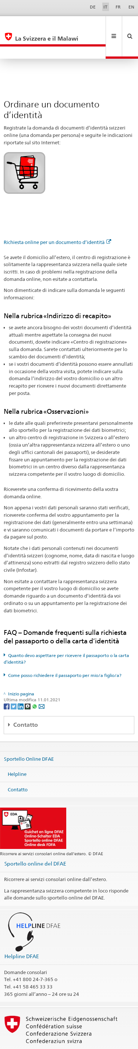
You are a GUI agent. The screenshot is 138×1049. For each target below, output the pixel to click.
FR (118, 7)
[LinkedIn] (21, 681)
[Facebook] (7, 681)
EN (131, 7)
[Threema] (28, 681)
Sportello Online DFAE (29, 734)
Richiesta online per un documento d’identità (57, 217)
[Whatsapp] (35, 681)
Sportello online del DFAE (35, 839)
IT (105, 7)
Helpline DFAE (21, 931)
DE (93, 7)
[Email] (42, 681)
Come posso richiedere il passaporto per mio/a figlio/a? (64, 650)
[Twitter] (14, 681)
